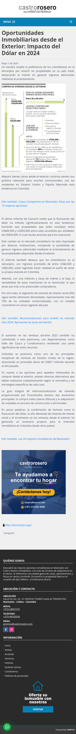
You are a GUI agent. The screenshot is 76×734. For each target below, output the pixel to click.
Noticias (9, 662)
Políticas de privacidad (16, 675)
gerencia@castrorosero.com (18, 623)
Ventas (8, 649)
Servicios (9, 658)
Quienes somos (13, 667)
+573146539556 (11, 616)
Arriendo (9, 654)
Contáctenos (11, 671)
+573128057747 (11, 609)
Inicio (7, 645)
